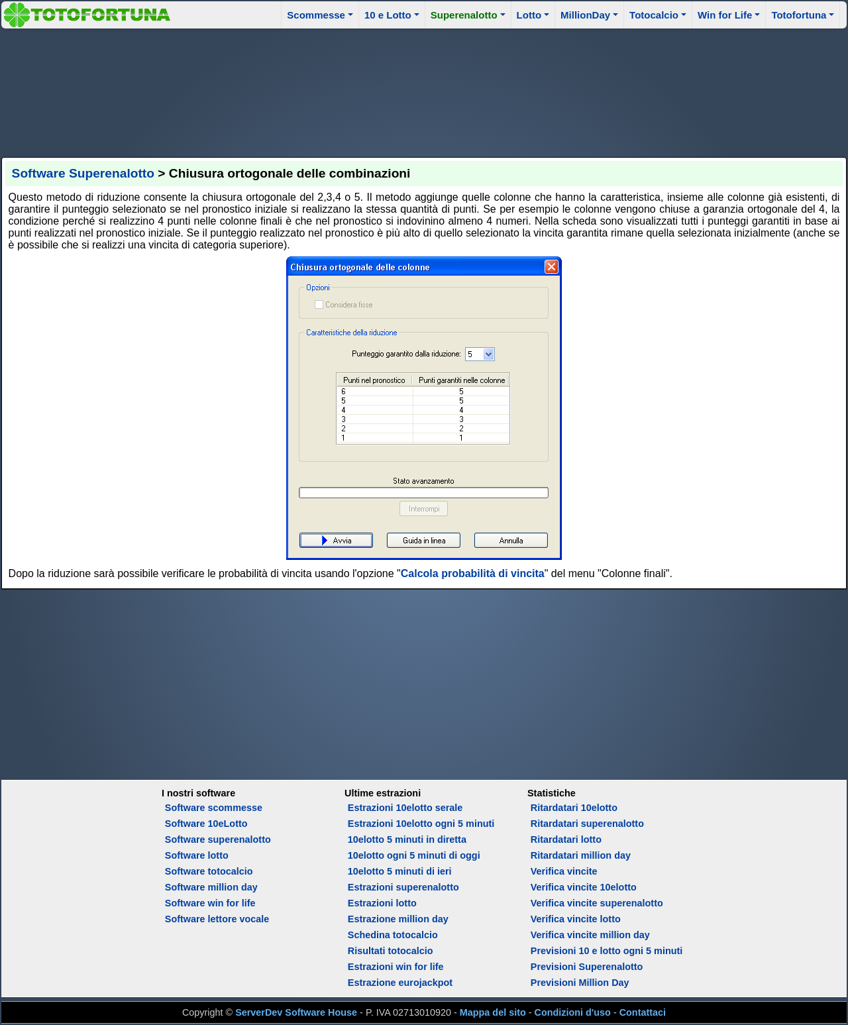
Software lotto (197, 855)
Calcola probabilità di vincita (473, 573)
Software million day (211, 887)
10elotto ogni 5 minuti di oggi (414, 855)
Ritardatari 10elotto (574, 807)
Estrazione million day (398, 919)
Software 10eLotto (206, 823)
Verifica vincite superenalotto (597, 903)
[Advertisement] (424, 90)
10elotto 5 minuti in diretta (407, 839)
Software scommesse (213, 807)
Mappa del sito (493, 1012)
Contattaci (642, 1012)
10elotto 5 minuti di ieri (400, 871)
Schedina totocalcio (393, 935)
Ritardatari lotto (566, 839)
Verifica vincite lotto (576, 919)
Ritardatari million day (581, 855)
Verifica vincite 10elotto (584, 887)
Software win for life (210, 903)
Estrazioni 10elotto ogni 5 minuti (421, 823)
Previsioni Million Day (580, 982)
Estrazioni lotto (382, 903)
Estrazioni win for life (396, 966)
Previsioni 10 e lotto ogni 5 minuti (606, 950)
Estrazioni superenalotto (403, 887)
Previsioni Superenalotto (587, 966)
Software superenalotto (218, 839)
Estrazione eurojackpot (400, 982)
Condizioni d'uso (573, 1012)
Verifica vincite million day (590, 935)
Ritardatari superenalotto (587, 823)
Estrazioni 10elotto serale (405, 807)
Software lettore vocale (217, 919)
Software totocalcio (209, 871)
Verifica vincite (564, 871)
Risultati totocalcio (390, 950)
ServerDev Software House (296, 1012)
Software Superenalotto (83, 173)
